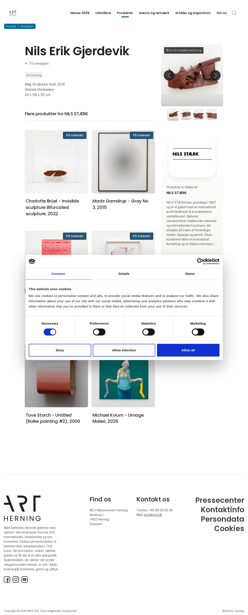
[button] (169, 75)
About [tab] (190, 274)
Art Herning (33, 75)
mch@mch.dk (153, 515)
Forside (11, 26)
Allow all (188, 350)
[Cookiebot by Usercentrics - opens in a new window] (200, 261)
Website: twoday (233, 611)
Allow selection (124, 350)
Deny (60, 350)
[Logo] (26, 13)
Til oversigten (39, 63)
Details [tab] (124, 274)
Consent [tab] (58, 274)
